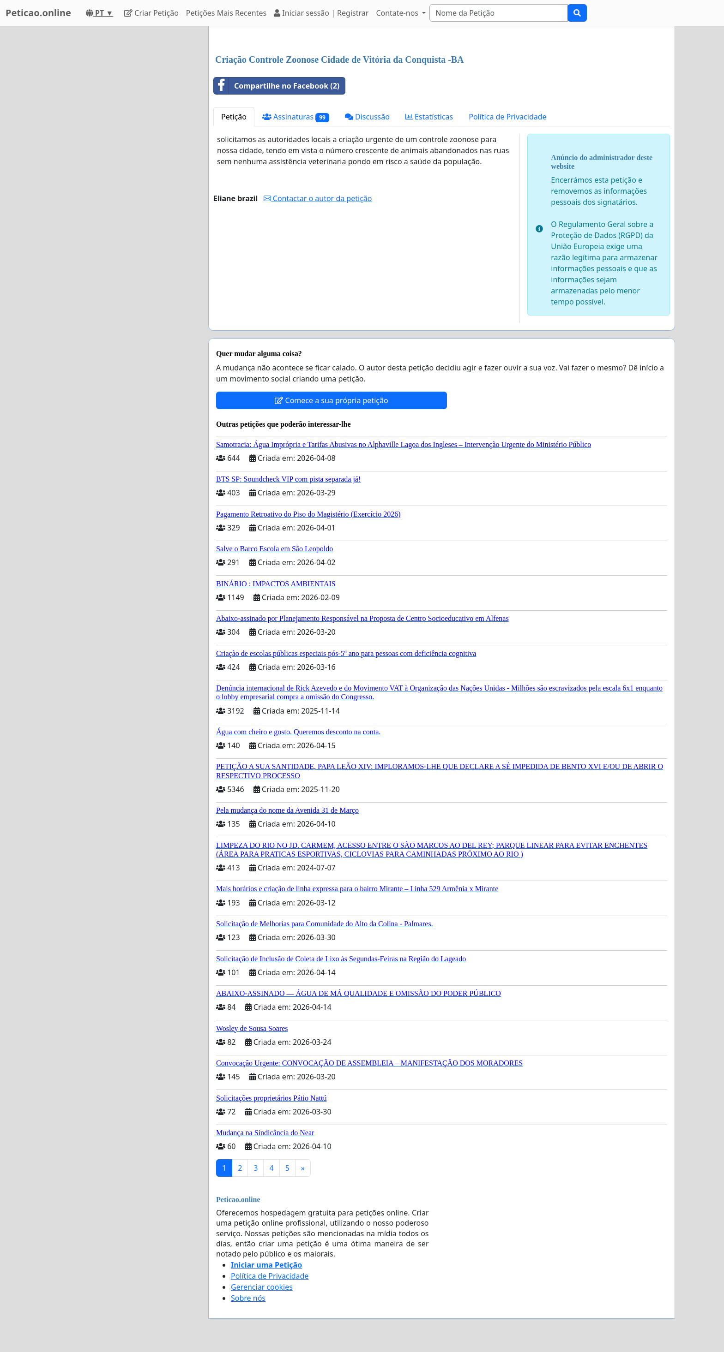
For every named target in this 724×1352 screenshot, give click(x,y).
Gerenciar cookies (262, 1287)
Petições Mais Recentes (226, 13)
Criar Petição (151, 13)
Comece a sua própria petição (331, 400)
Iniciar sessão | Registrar (321, 13)
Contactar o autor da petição (318, 198)
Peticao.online (38, 12)
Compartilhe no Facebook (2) (276, 85)
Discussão (367, 117)
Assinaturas (295, 117)
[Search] (498, 13)
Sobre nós (248, 1298)
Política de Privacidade (507, 117)
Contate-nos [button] (398, 13)
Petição (234, 117)
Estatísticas (429, 117)
